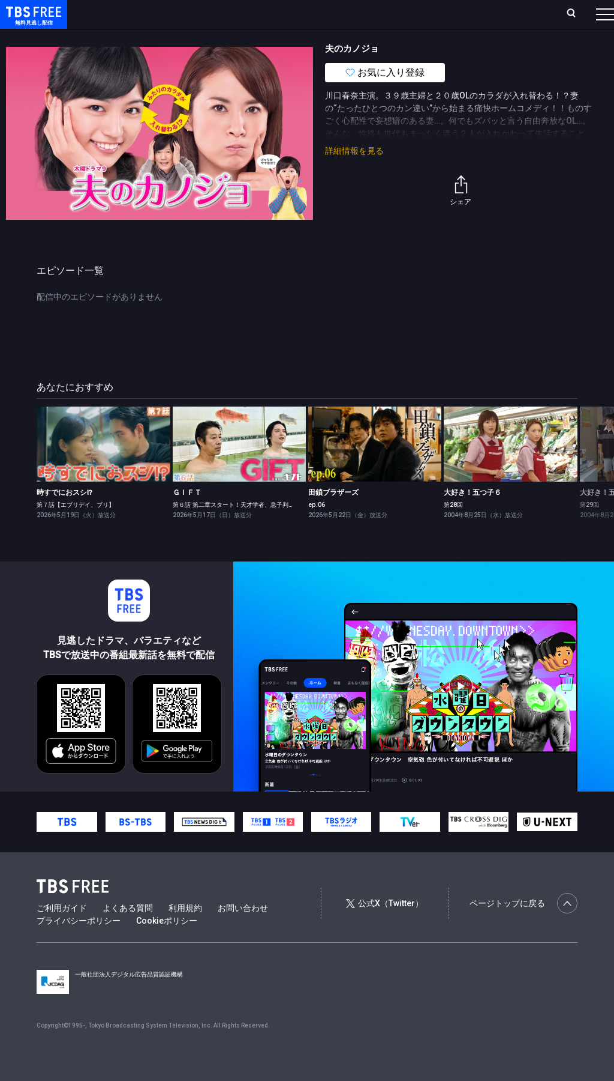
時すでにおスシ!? (64, 516)
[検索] (492, 14)
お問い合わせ (243, 932)
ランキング (227, 14)
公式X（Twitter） (384, 927)
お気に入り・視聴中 (357, 14)
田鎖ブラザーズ (333, 516)
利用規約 (185, 932)
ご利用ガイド (62, 932)
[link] (103, 468)
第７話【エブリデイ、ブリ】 (76, 529)
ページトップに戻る (523, 927)
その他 (475, 38)
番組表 (576, 14)
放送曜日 (177, 14)
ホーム (135, 14)
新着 (130, 38)
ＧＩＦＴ (187, 516)
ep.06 (316, 529)
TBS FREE (32, 21)
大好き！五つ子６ (472, 516)
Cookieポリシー (166, 944)
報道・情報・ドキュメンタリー (396, 38)
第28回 (453, 529)
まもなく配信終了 (184, 38)
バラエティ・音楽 (299, 38)
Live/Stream (283, 14)
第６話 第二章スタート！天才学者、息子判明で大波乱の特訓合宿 (260, 529)
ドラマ (241, 38)
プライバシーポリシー (79, 944)
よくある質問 (128, 932)
